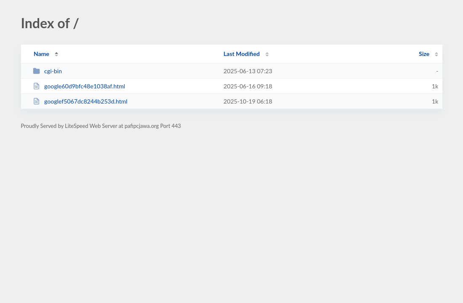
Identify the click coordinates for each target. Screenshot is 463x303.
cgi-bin (47, 70)
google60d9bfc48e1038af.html (79, 86)
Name (41, 53)
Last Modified (242, 53)
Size (424, 53)
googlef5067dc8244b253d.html (80, 101)
